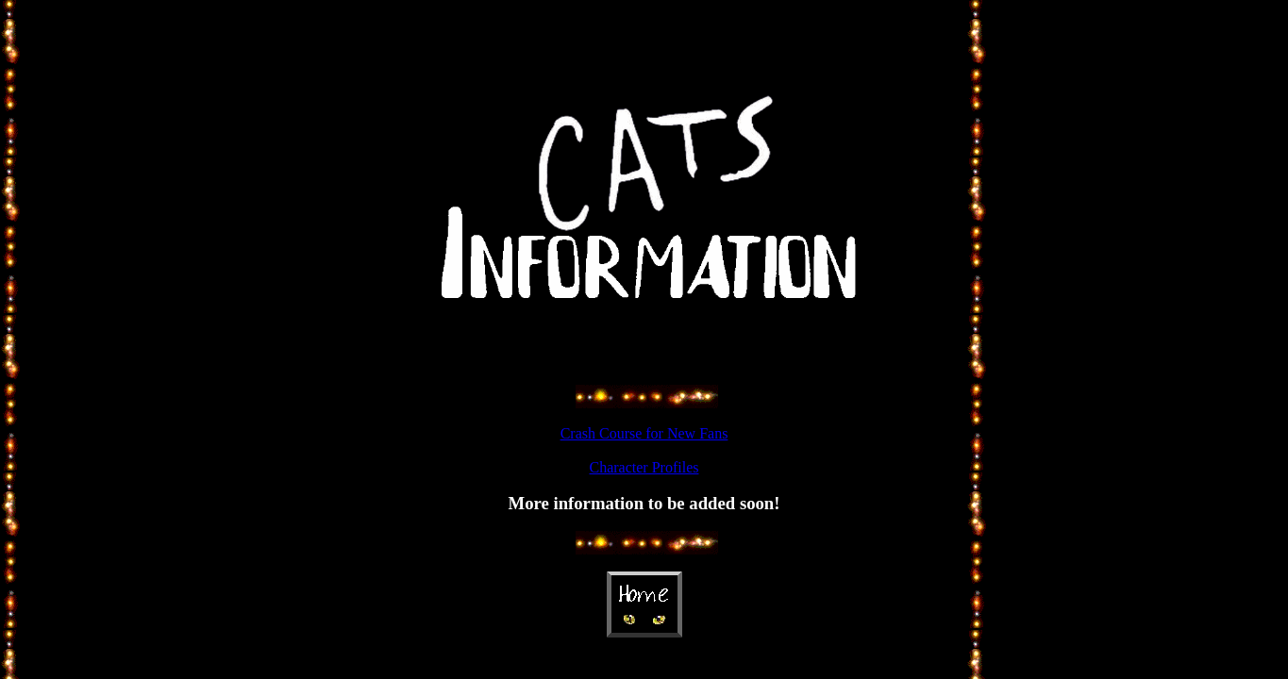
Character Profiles (644, 467)
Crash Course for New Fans (644, 433)
